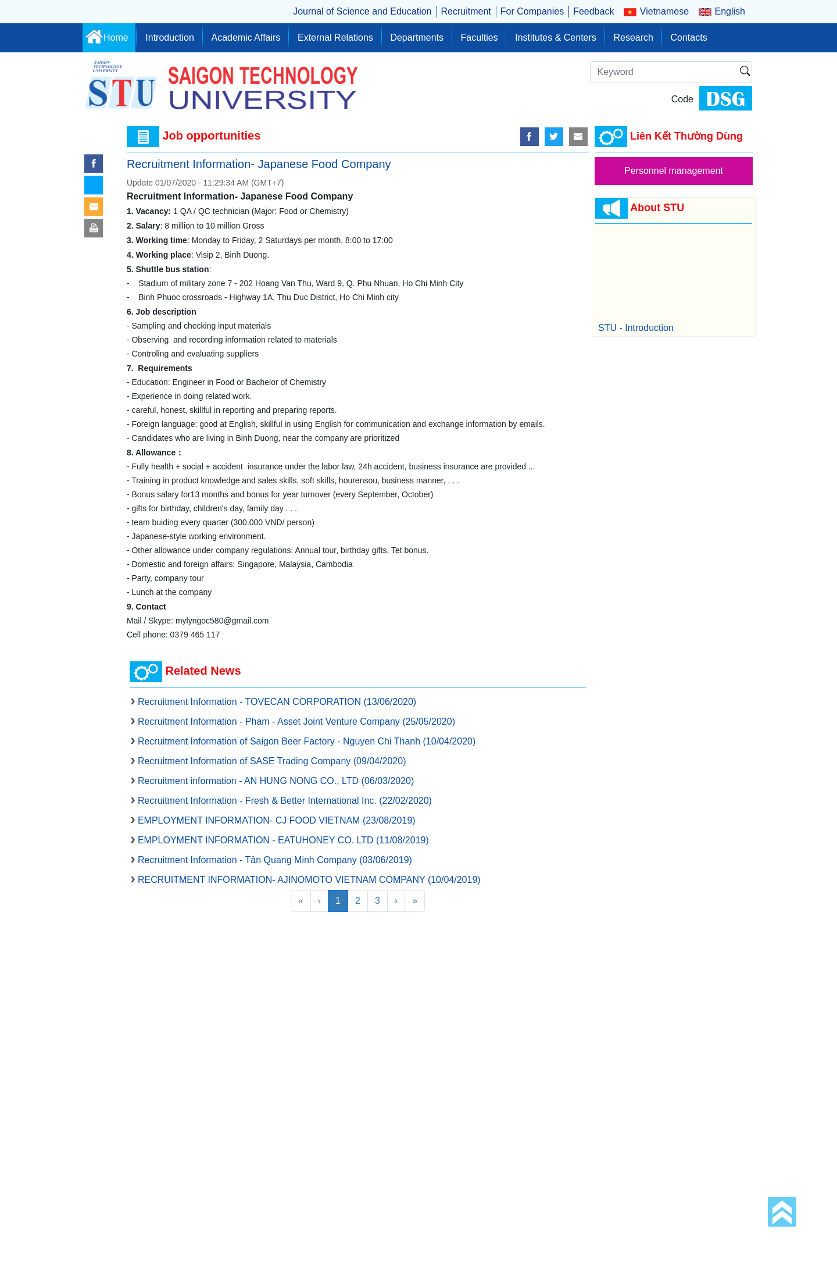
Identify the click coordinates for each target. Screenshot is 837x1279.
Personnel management (673, 171)
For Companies (532, 11)
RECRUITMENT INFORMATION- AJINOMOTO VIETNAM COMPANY (309, 880)
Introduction (169, 37)
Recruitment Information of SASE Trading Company (272, 761)
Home (115, 37)
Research (633, 37)
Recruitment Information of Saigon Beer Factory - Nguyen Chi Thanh (306, 741)
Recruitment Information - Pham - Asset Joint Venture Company (296, 721)
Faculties (479, 37)
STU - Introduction (636, 328)
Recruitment (466, 11)
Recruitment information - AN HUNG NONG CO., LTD (276, 781)
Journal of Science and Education (362, 11)
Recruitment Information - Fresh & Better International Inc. (285, 801)
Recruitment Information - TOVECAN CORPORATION (277, 702)
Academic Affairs (245, 37)
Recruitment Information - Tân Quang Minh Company (275, 860)
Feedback (593, 11)
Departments (416, 37)
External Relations (335, 37)
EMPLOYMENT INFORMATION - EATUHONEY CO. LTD (283, 840)
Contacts (689, 37)
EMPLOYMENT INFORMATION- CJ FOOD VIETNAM (277, 820)
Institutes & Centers (555, 37)
